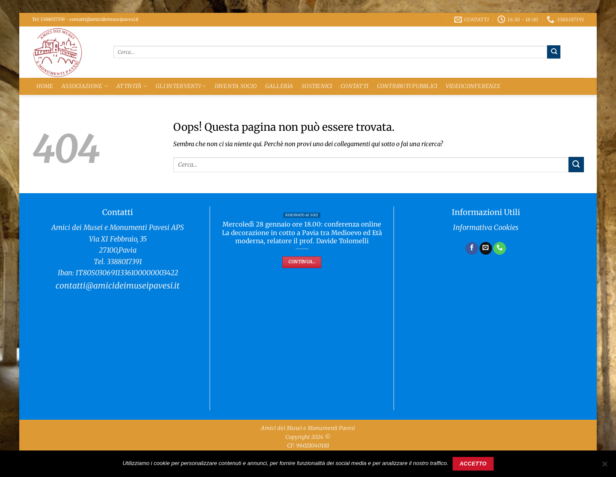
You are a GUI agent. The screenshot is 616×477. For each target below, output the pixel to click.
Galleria (279, 86)
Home (44, 86)
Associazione (85, 86)
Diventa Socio (236, 86)
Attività (132, 86)
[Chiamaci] (499, 248)
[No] (604, 466)
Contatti (354, 86)
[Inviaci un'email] (486, 248)
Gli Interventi (181, 86)
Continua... (301, 262)
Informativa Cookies (485, 227)
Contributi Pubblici (407, 86)
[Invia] (553, 51)
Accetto (472, 464)
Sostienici (317, 86)
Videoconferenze (473, 86)
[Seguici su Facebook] (471, 248)
